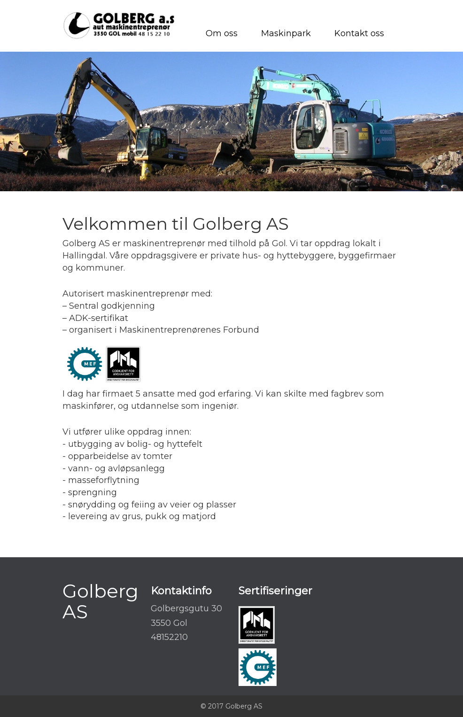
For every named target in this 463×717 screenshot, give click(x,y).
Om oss (222, 33)
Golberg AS (100, 601)
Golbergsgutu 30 (186, 608)
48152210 (169, 637)
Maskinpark (286, 33)
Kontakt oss (359, 33)
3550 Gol (169, 623)
